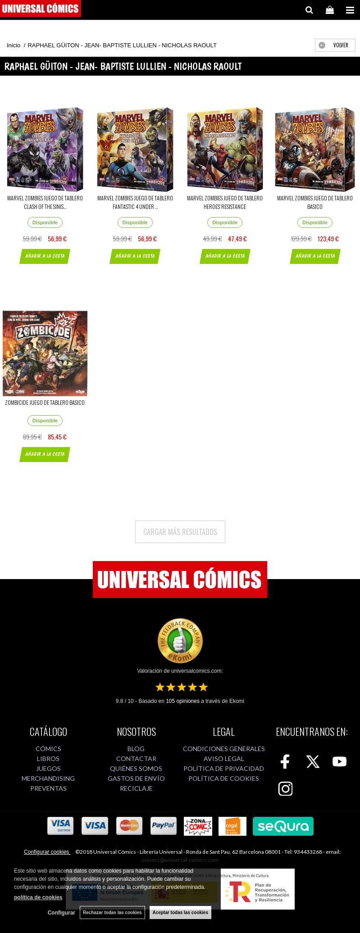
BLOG (136, 748)
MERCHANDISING (48, 778)
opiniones (183, 701)
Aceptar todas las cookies (180, 912)
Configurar (61, 913)
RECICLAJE (136, 788)
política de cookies (38, 897)
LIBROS (48, 758)
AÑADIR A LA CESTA (45, 256)
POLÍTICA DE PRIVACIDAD (223, 768)
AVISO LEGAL (224, 758)
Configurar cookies (47, 852)
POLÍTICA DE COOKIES (223, 778)
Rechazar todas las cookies (112, 912)
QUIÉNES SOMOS (136, 768)
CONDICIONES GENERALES (224, 748)
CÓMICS (48, 748)
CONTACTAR (136, 758)
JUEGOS (48, 768)
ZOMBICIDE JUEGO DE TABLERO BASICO (45, 402)
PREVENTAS (48, 788)
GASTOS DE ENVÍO (136, 778)
